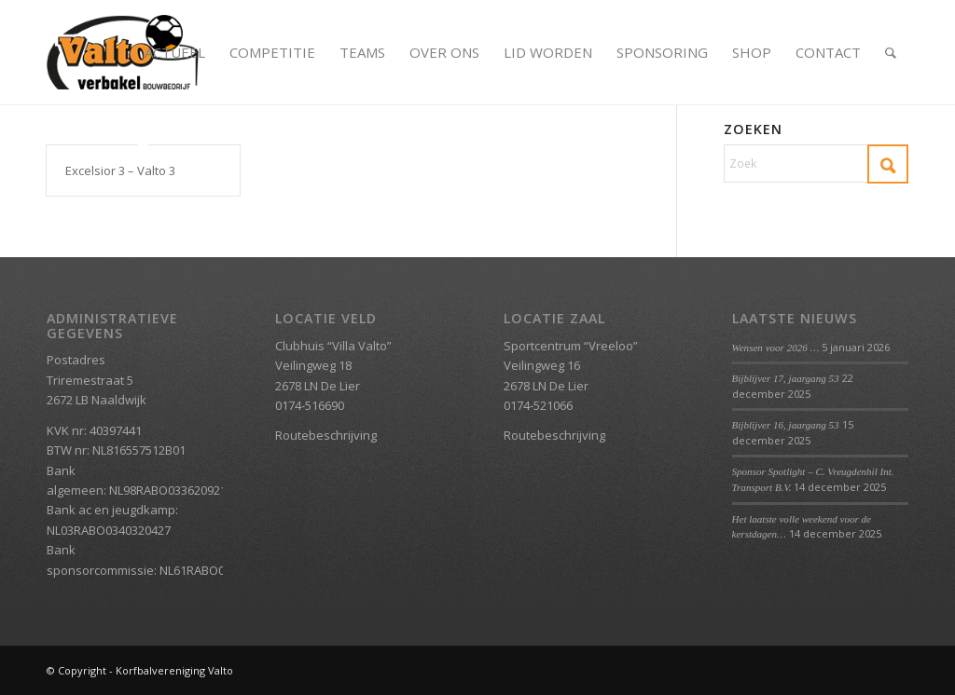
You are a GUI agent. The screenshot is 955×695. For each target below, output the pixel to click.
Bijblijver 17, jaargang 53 (785, 378)
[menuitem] (174, 52)
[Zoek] (890, 52)
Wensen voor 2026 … (776, 347)
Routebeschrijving (326, 435)
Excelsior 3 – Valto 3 (120, 170)
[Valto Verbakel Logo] (123, 52)
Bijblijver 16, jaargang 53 (785, 424)
